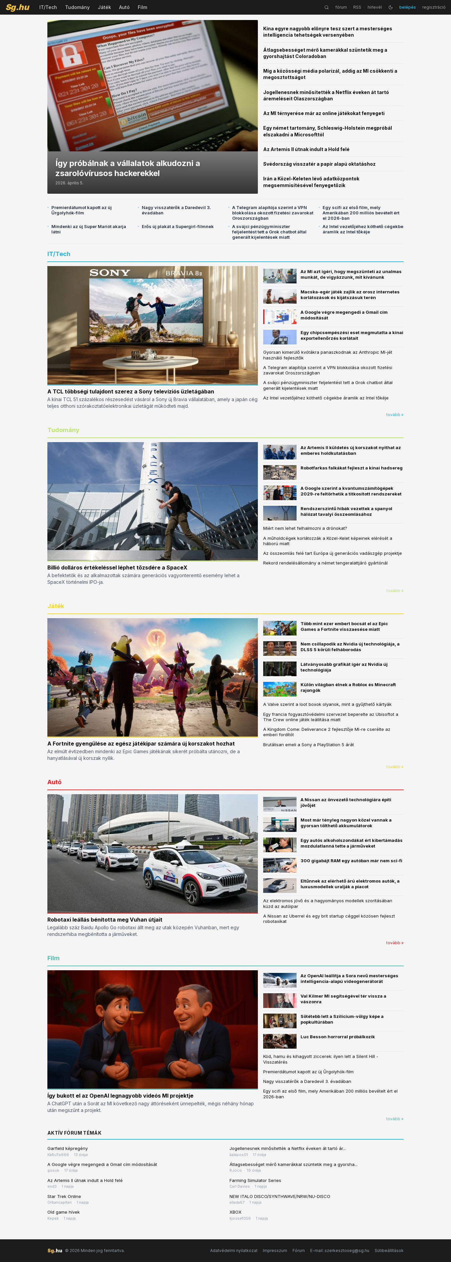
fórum (341, 7)
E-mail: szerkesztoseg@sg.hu (339, 1250)
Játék (104, 7)
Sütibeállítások (389, 1250)
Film (142, 7)
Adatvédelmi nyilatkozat (234, 1250)
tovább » (395, 414)
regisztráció (434, 7)
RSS (357, 7)
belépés (407, 7)
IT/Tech (48, 7)
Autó (124, 7)
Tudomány (77, 7)
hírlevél (375, 7)
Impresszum (275, 1250)
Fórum (299, 1250)
